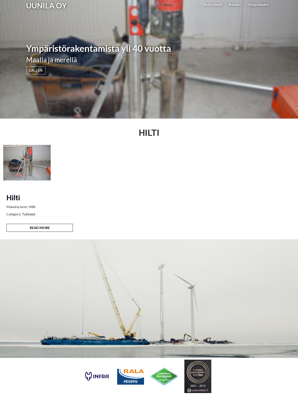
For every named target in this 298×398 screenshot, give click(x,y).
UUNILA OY (46, 5)
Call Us (36, 70)
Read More (40, 228)
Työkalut (28, 214)
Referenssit (213, 4)
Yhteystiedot (258, 4)
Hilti (13, 197)
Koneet (235, 4)
